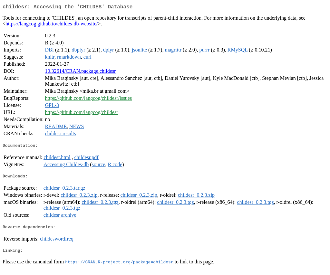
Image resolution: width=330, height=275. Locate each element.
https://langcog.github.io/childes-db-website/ (51, 25)
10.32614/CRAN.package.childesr (80, 72)
